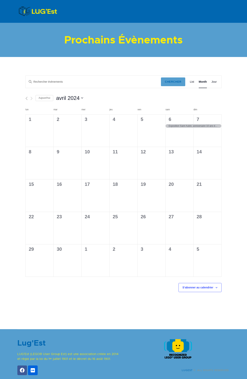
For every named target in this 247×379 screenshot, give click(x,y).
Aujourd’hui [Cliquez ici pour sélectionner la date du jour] (44, 98)
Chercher (173, 81)
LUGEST (187, 370)
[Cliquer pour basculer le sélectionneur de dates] (69, 98)
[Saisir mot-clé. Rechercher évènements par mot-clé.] (93, 82)
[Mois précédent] (26, 98)
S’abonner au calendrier (198, 287)
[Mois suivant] (31, 98)
